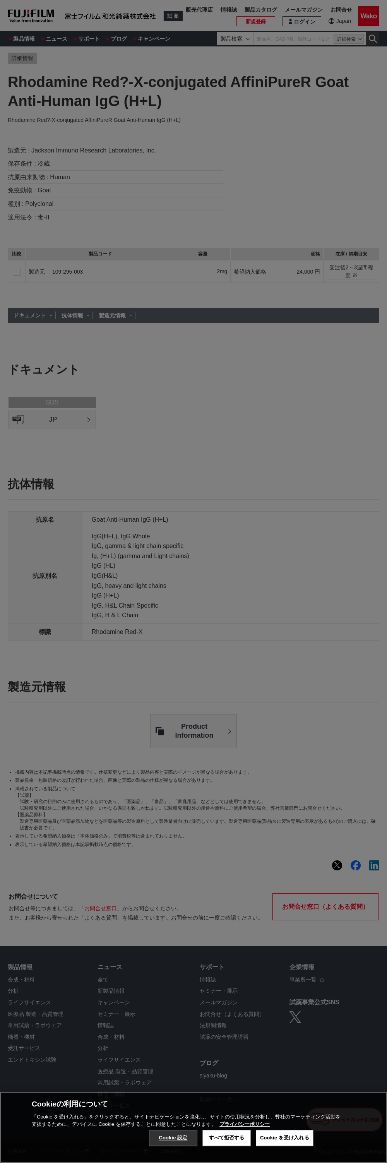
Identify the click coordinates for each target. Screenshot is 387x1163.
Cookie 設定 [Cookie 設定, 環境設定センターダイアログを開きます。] (173, 1138)
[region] (193, 1127)
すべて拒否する (227, 1138)
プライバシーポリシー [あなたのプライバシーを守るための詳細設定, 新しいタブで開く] (244, 1124)
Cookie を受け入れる (284, 1138)
